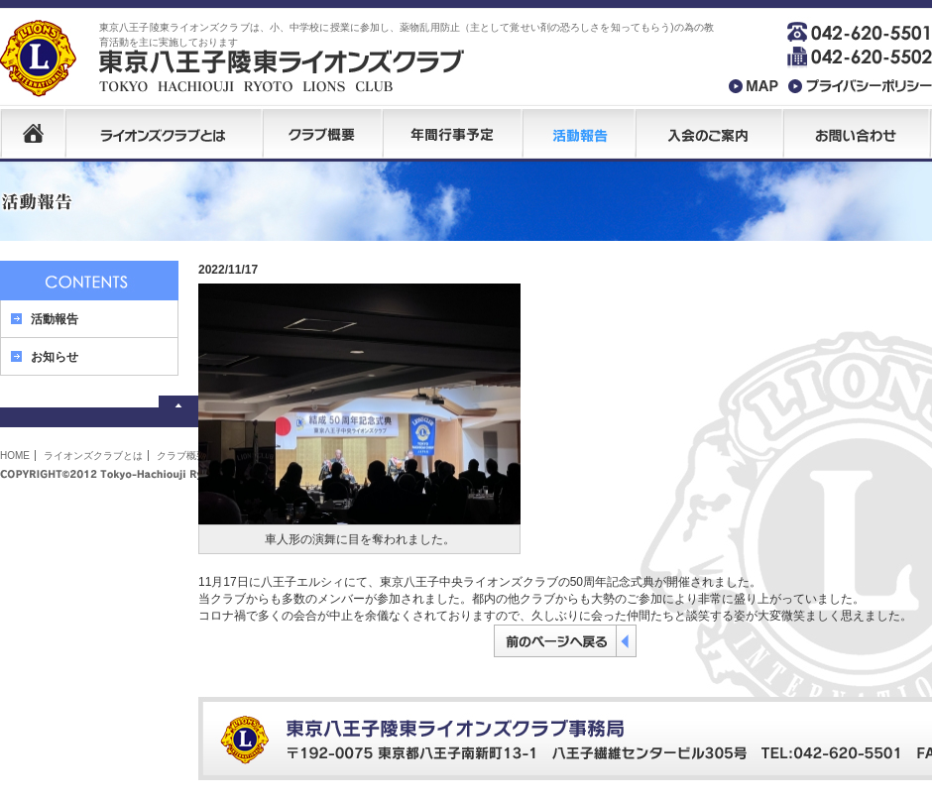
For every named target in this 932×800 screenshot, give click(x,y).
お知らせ (54, 357)
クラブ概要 (181, 455)
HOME (15, 455)
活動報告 (54, 319)
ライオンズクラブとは (93, 455)
